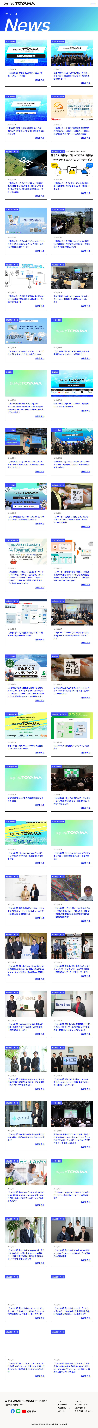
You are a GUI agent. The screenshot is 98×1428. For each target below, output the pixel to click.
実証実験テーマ (64, 1407)
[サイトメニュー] (93, 3)
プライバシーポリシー (84, 1411)
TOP (60, 1401)
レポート (61, 1411)
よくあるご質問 (81, 1404)
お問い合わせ (80, 1407)
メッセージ (62, 1404)
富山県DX (19, 3)
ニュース (78, 1401)
